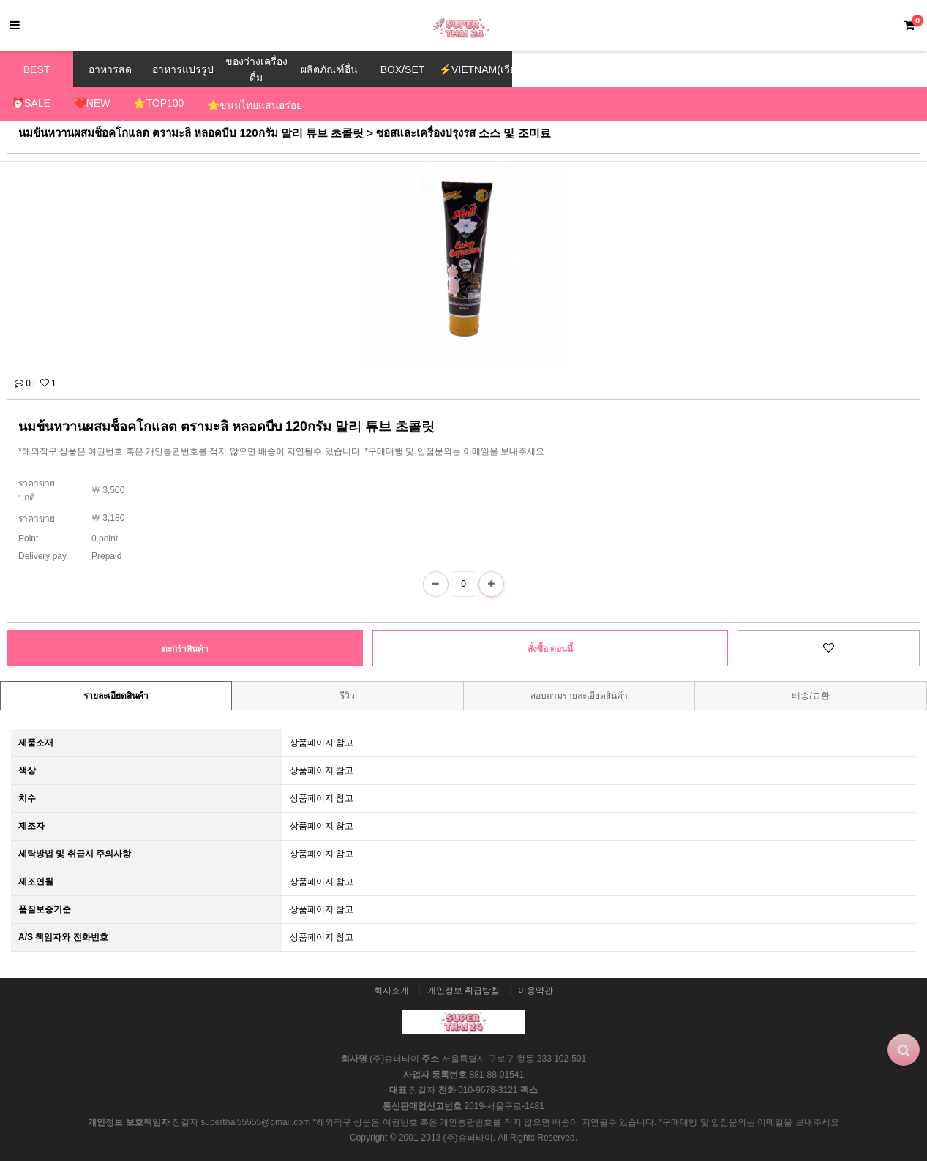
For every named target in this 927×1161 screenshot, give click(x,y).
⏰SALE (31, 103)
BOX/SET (402, 69)
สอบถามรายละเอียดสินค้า (579, 696)
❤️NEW (92, 103)
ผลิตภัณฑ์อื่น (329, 69)
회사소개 (391, 990)
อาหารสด (110, 69)
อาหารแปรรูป (183, 69)
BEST (36, 69)
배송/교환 (810, 696)
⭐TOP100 (158, 103)
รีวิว (347, 696)
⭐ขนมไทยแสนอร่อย (254, 105)
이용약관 (535, 990)
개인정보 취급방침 (463, 990)
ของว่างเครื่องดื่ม (256, 69)
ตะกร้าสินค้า (185, 649)
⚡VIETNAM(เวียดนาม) (475, 69)
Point (28, 538)
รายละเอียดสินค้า (116, 696)
